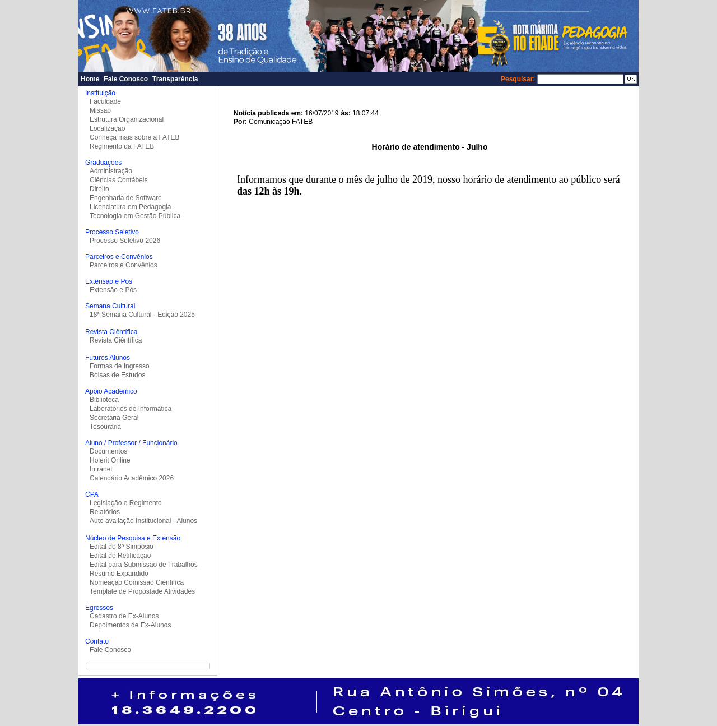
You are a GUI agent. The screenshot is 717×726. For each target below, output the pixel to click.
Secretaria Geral (114, 418)
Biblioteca (104, 400)
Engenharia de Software (126, 198)
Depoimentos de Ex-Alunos (130, 625)
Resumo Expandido (119, 573)
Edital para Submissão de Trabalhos (144, 564)
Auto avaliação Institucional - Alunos (143, 521)
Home (90, 79)
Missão (100, 110)
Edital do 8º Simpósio (121, 547)
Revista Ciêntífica (116, 340)
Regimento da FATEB (122, 146)
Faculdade (105, 101)
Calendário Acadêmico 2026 (132, 478)
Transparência (175, 79)
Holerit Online (110, 460)
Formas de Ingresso (120, 366)
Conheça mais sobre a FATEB (135, 137)
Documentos (108, 451)
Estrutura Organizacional (127, 119)
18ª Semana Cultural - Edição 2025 (142, 314)
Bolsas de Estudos (117, 375)
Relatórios (105, 512)
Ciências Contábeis (118, 180)
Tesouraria (105, 427)
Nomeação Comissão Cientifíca (137, 582)
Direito (99, 189)
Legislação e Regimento (126, 503)
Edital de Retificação (120, 555)
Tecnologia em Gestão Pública (135, 216)
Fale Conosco (126, 79)
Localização (107, 128)
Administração (111, 171)
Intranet (101, 469)
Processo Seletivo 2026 (125, 240)
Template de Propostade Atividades (142, 591)
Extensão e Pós (113, 290)
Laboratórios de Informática (130, 409)
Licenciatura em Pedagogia (130, 207)
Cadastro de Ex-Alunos (124, 616)
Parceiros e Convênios (123, 265)
